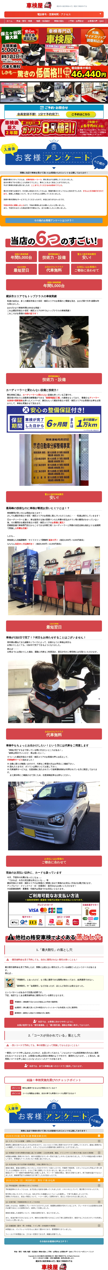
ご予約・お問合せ (53, 1252)
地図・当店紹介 (32, 1252)
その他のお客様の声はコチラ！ (54, 1241)
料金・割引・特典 (20, 1252)
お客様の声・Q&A (66, 1252)
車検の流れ (42, 1252)
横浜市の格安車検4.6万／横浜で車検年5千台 (53, 1256)
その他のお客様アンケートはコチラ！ (54, 220)
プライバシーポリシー (80, 1252)
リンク (91, 1252)
